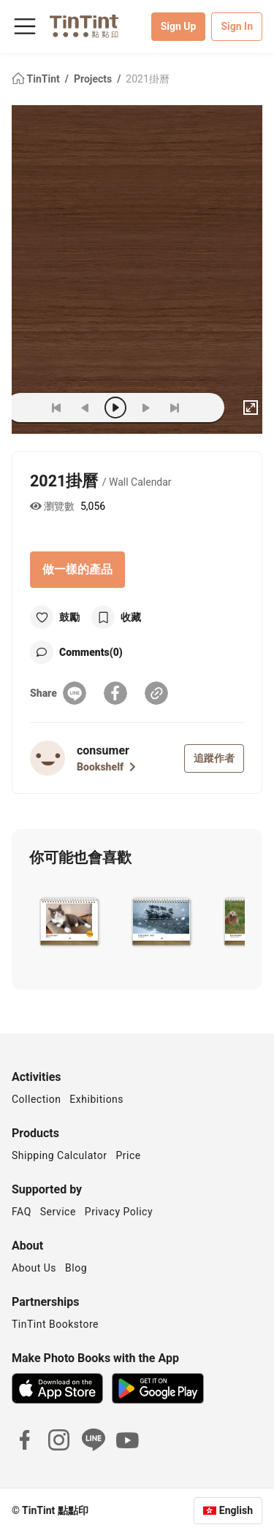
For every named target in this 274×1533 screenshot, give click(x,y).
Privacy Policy (119, 1211)
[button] (69, 920)
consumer (103, 750)
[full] (250, 407)
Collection (36, 1099)
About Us (34, 1268)
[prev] (85, 407)
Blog (76, 1268)
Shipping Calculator (59, 1155)
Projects (94, 79)
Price (128, 1155)
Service (58, 1211)
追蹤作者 (214, 758)
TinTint (37, 79)
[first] (56, 407)
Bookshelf (106, 767)
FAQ (21, 1211)
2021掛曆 (147, 79)
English (236, 1510)
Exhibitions (96, 1099)
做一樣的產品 (77, 569)
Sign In (237, 26)
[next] (145, 407)
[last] (175, 407)
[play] (115, 407)
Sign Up (179, 26)
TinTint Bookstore (55, 1324)
